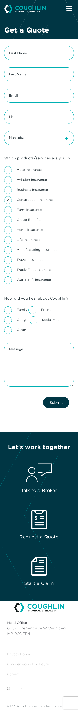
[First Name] (39, 53)
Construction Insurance (35, 200)
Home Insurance (30, 230)
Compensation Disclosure (28, 664)
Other (21, 330)
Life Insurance (28, 240)
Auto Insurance (29, 170)
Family (22, 310)
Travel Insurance (30, 260)
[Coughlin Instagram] (8, 688)
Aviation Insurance (32, 180)
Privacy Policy (18, 654)
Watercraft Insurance (34, 280)
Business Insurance (32, 190)
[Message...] (39, 365)
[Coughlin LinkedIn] (21, 688)
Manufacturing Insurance (37, 250)
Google (22, 320)
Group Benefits (29, 220)
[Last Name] (39, 74)
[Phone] (39, 117)
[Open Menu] (69, 8)
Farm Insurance (29, 210)
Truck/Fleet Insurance (34, 270)
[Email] (39, 96)
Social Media (52, 320)
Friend (46, 310)
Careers (13, 674)
